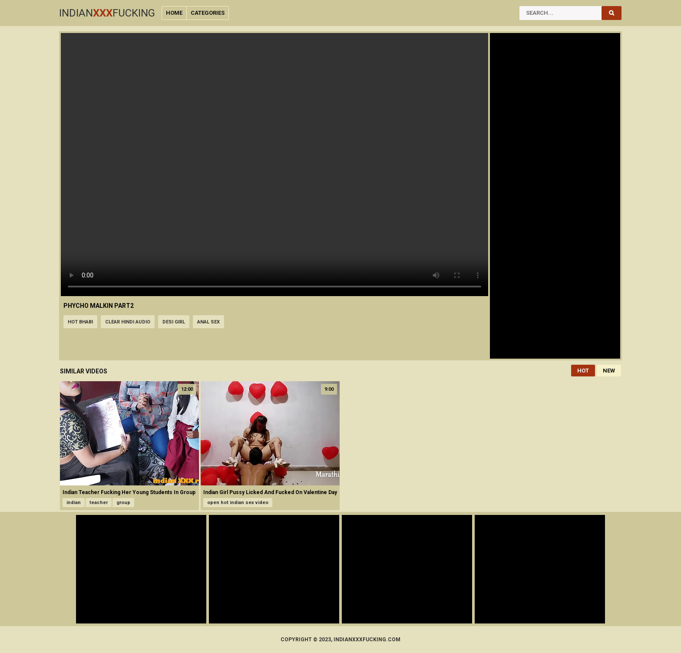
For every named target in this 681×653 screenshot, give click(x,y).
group (123, 502)
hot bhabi (80, 322)
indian (73, 502)
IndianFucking (107, 13)
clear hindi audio (127, 322)
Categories (208, 13)
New (609, 370)
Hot (583, 370)
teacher (98, 502)
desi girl (173, 322)
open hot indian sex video (237, 502)
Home (174, 13)
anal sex (208, 322)
